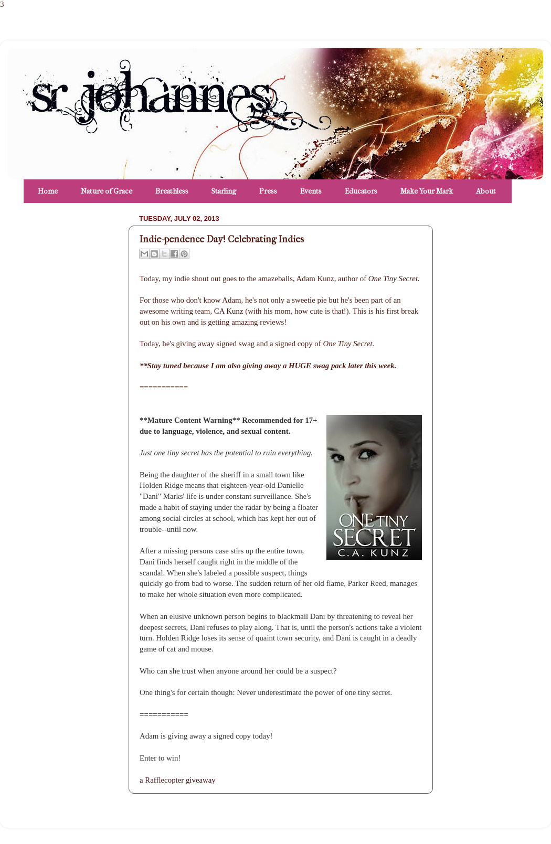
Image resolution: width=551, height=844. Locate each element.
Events (311, 191)
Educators (361, 191)
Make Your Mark (426, 191)
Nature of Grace (106, 191)
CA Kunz (229, 311)
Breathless (171, 191)
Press (268, 191)
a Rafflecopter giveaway (178, 780)
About (486, 191)
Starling (223, 191)
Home (48, 191)
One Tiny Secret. (394, 278)
